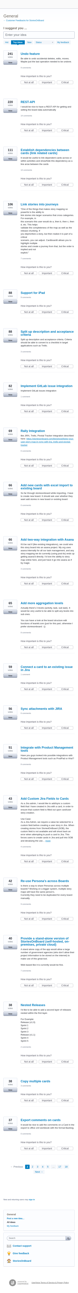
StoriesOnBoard (22, 1261)
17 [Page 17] (59, 1166)
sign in (32, 1200)
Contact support (22, 1245)
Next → (39, 1171)
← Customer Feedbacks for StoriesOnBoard (23, 20)
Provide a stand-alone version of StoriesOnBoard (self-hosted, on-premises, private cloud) (45, 941)
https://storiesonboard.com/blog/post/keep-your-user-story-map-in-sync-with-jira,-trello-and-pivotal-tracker (47, 441)
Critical (67, 82)
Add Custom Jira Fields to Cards (45, 798)
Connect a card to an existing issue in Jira (47, 668)
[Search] (68, 1238)
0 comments (26, 451)
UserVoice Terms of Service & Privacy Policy (50, 1283)
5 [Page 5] (48, 1166)
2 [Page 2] (32, 1166)
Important (48, 82)
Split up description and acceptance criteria (47, 333)
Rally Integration (33, 431)
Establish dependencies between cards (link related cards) (45, 151)
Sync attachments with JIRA (41, 708)
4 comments (26, 847)
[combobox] (37, 1238)
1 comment (25, 397)
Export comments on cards (41, 1120)
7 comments (26, 259)
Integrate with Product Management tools (47, 749)
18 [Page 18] (66, 1166)
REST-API (28, 102)
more (48, 841)
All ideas (11, 1222)
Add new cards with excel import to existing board (47, 487)
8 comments (26, 633)
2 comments (26, 1047)
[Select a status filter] (44, 42)
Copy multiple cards (35, 1081)
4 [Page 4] (42, 1166)
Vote (10, 63)
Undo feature (30, 54)
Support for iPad (33, 293)
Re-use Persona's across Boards (45, 881)
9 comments (26, 68)
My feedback (63, 42)
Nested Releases (33, 1005)
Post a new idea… (15, 1218)
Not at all (30, 82)
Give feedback (21, 1253)
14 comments (26, 116)
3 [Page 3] (37, 1166)
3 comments (26, 352)
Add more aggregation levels (42, 603)
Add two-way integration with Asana (47, 539)
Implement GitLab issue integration (46, 386)
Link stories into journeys (39, 204)
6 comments (26, 713)
